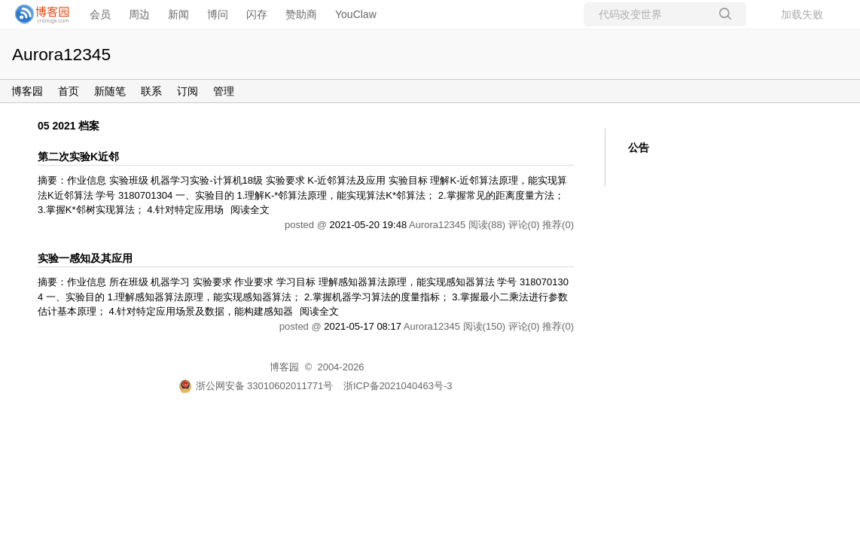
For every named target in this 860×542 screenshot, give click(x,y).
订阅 (187, 91)
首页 (68, 91)
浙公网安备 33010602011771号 (256, 385)
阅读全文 (250, 209)
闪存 (256, 14)
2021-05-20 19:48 (368, 224)
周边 (139, 14)
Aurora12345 (61, 54)
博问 (217, 14)
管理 (223, 91)
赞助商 (301, 14)
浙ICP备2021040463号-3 (398, 385)
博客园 (27, 91)
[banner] (38, 14)
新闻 (178, 14)
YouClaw (356, 14)
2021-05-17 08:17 (362, 326)
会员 (100, 14)
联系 (151, 91)
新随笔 (110, 91)
